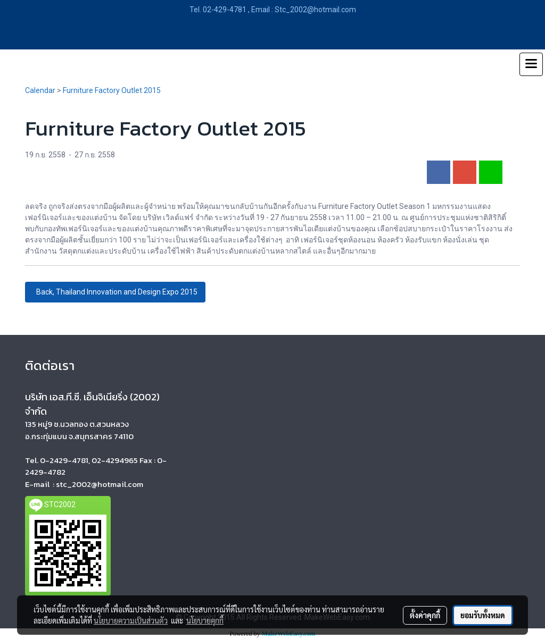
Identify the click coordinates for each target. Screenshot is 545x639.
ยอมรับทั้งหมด (482, 615)
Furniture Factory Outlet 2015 (112, 90)
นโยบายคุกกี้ (205, 620)
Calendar (40, 90)
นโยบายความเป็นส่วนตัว (131, 620)
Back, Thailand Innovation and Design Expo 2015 (115, 292)
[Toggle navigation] (531, 64)
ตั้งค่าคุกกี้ (425, 615)
